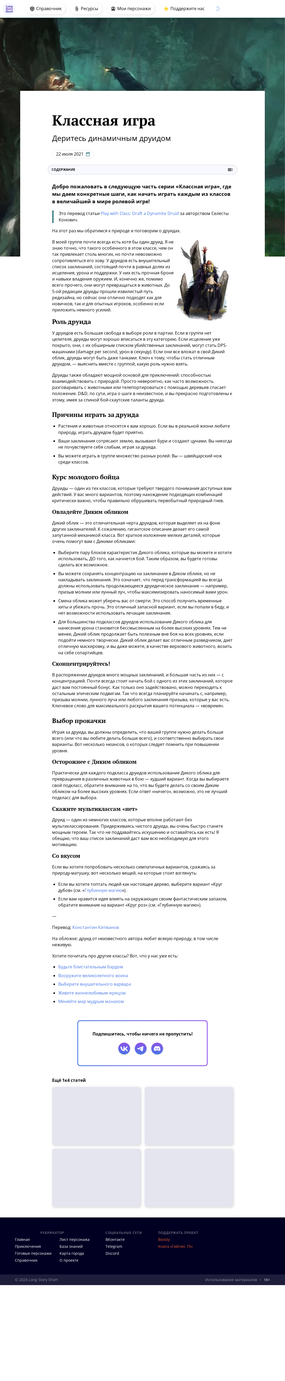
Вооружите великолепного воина (93, 975)
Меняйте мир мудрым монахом (91, 1001)
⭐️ (184, 9)
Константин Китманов (95, 927)
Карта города (72, 1253)
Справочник (26, 1260)
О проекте (69, 1260)
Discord (112, 1253)
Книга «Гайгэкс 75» (175, 1246)
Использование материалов (231, 1279)
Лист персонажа (75, 1239)
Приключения (28, 1246)
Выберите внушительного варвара (94, 984)
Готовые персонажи (33, 1253)
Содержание (142, 169)
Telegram (114, 1246)
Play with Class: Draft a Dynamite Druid (140, 213)
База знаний (71, 1246)
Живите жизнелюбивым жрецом (92, 993)
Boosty (164, 1239)
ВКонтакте (115, 1239)
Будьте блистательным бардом (90, 967)
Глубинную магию (103, 890)
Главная (22, 1239)
